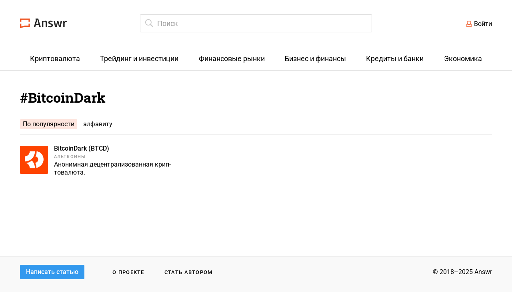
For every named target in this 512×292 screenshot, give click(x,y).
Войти (483, 24)
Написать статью (52, 272)
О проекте (128, 272)
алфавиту (97, 124)
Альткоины (70, 156)
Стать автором (188, 272)
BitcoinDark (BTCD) (81, 148)
